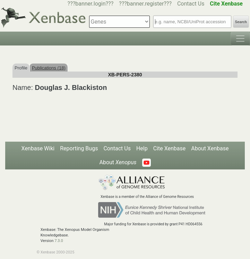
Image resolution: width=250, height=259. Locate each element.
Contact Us (191, 3)
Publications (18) (49, 67)
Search (241, 22)
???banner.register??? (145, 3)
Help (142, 148)
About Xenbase (210, 148)
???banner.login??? (91, 3)
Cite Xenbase (169, 148)
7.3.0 (58, 241)
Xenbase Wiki (38, 148)
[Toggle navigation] (240, 38)
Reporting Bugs (79, 148)
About (117, 162)
